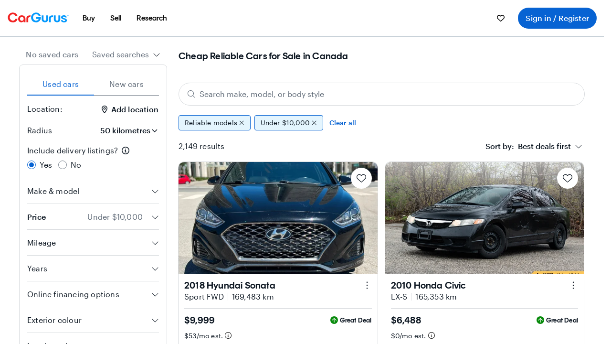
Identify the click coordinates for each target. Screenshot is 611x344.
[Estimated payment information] (228, 335)
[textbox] (528, 146)
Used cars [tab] (60, 83)
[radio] (31, 165)
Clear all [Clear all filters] (343, 122)
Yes (46, 164)
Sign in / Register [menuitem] (557, 17)
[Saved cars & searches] (500, 18)
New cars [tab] (126, 83)
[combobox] (126, 54)
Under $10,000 (289, 122)
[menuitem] (89, 18)
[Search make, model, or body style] (382, 94)
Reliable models (214, 122)
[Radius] (125, 130)
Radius (39, 130)
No (76, 164)
